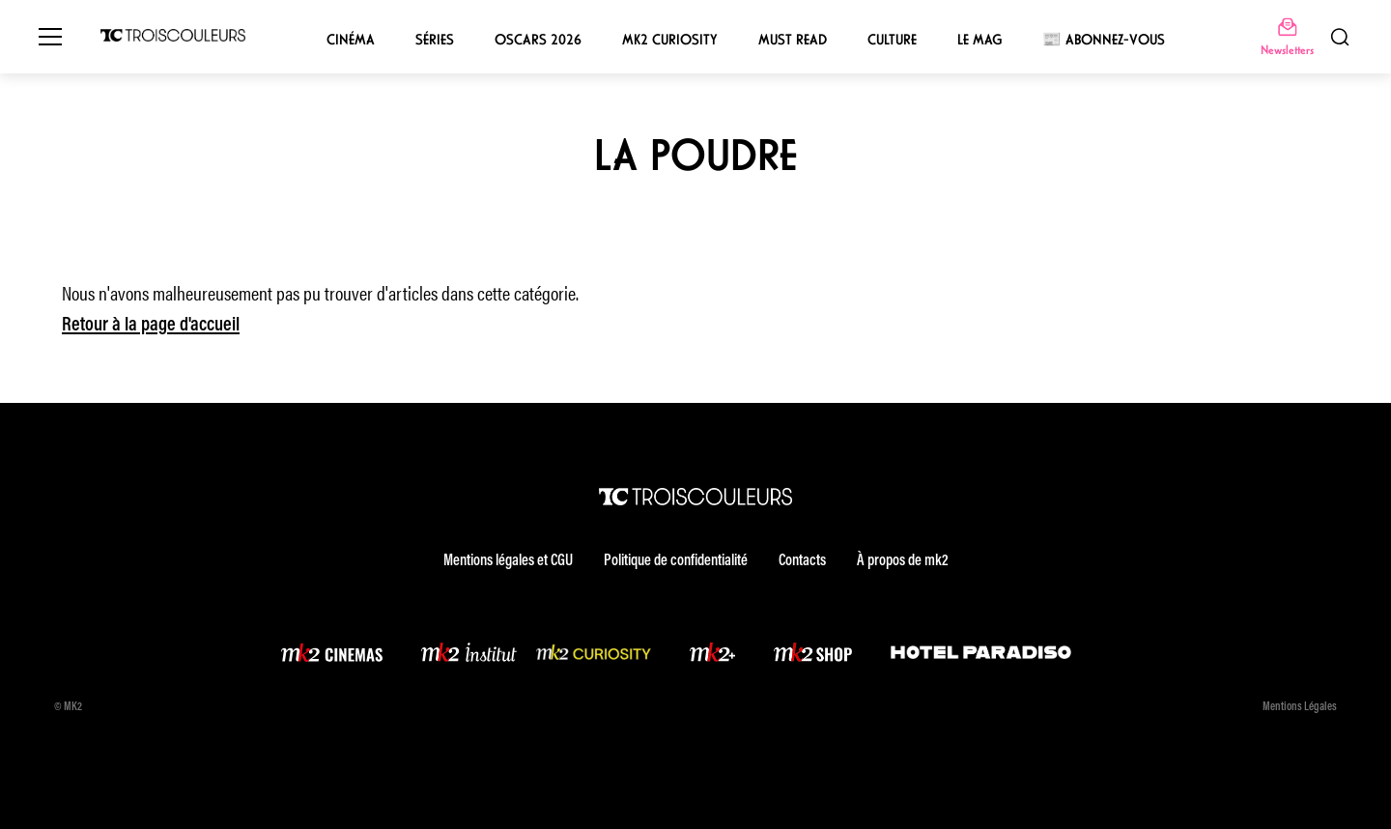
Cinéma (350, 39)
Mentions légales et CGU (508, 561)
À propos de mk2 (902, 561)
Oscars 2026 (538, 39)
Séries (434, 39)
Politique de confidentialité (676, 561)
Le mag (979, 39)
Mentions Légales (1300, 707)
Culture (892, 39)
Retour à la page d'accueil (151, 325)
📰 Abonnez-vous (1103, 39)
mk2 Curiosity (670, 39)
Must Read (792, 39)
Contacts (802, 561)
